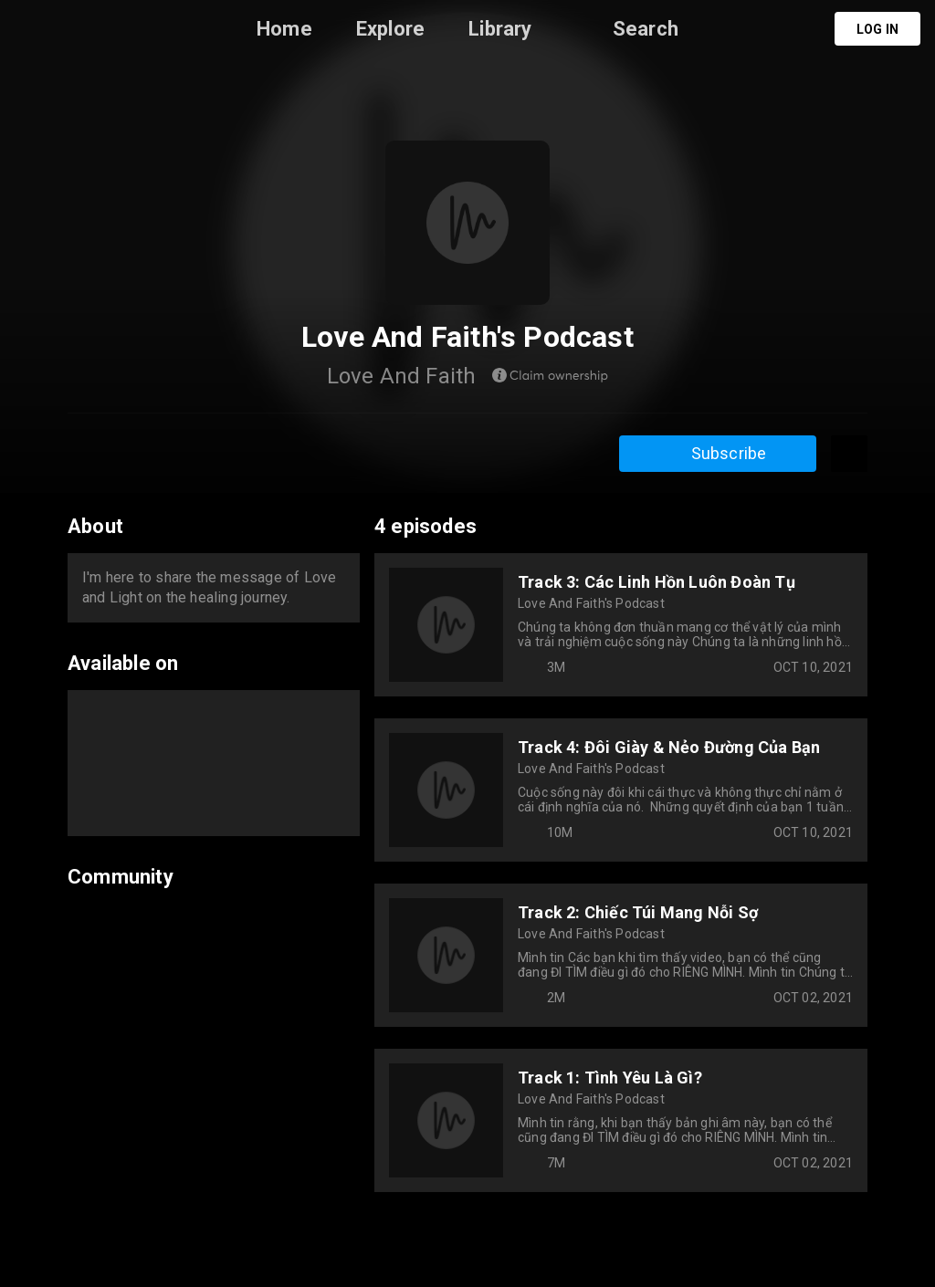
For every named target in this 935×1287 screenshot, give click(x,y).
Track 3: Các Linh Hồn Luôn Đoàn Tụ (656, 581)
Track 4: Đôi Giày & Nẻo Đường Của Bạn (669, 747)
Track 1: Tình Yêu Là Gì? (610, 1077)
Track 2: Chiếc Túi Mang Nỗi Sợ (638, 912)
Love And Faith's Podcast (591, 603)
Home (284, 28)
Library (499, 28)
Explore (390, 28)
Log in (877, 29)
